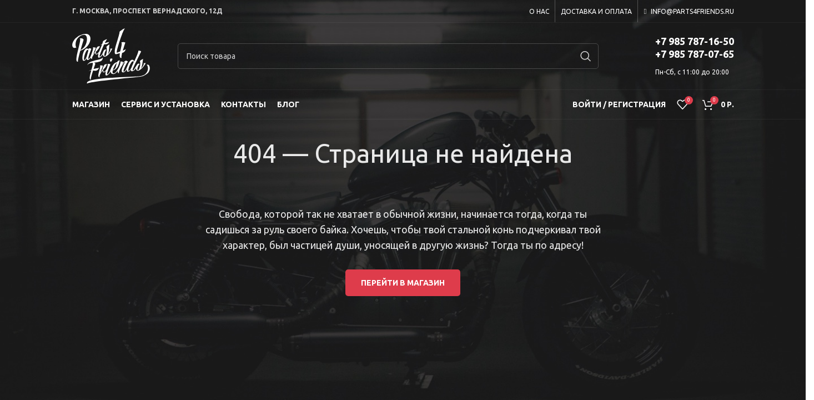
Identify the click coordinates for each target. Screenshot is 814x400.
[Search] (388, 56)
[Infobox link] (680, 56)
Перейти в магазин (403, 282)
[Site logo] (111, 55)
